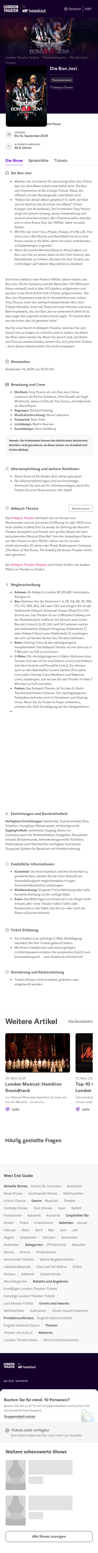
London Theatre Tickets (22, 57)
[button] (49, 1536)
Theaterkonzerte (54, 57)
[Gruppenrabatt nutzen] (19, 1416)
